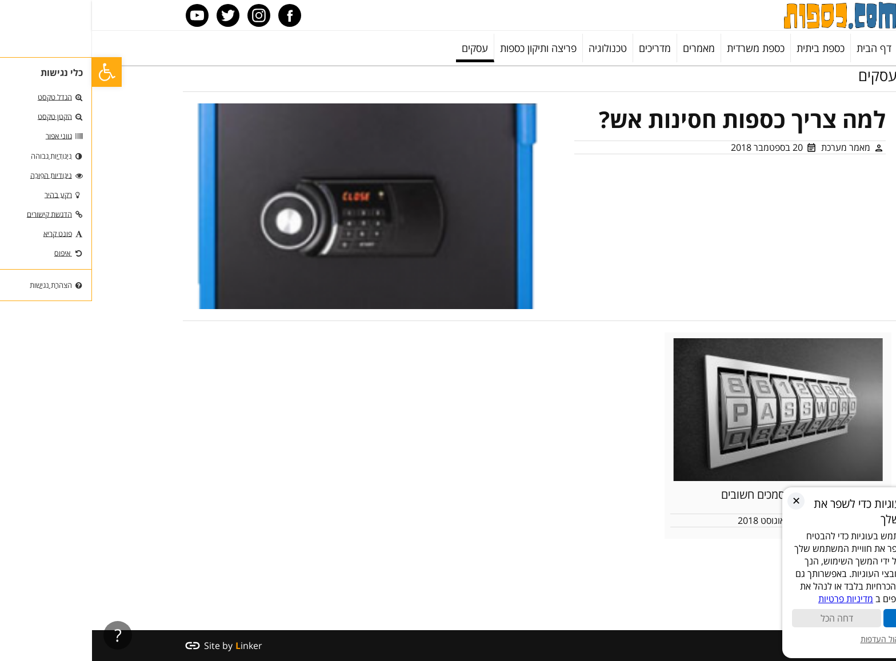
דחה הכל (750, 618)
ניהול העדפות (796, 639)
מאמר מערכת (753, 147)
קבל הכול (841, 618)
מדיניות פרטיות (759, 598)
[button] (15, 72)
